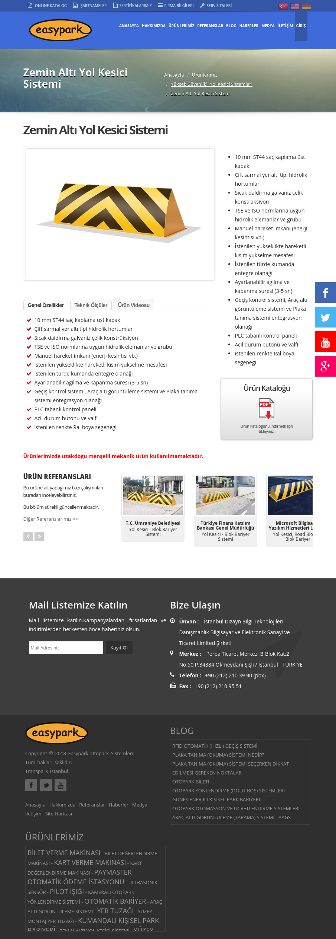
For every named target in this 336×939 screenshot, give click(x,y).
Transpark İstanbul (46, 771)
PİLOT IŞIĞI (67, 891)
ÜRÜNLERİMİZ (182, 25)
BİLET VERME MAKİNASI (64, 852)
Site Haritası (58, 813)
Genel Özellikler (46, 305)
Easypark (68, 33)
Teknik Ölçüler (91, 305)
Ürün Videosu (134, 305)
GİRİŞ (301, 25)
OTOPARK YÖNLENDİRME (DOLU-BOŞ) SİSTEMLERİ (228, 790)
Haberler (118, 804)
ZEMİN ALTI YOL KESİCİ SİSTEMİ (94, 930)
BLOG (231, 25)
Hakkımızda (62, 804)
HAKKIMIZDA (154, 25)
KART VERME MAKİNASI (90, 862)
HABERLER (248, 25)
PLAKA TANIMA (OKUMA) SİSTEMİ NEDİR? (218, 754)
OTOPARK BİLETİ (190, 781)
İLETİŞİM (285, 25)
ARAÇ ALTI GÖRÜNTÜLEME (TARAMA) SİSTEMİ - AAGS (231, 817)
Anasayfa (129, 25)
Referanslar (92, 804)
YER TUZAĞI (115, 910)
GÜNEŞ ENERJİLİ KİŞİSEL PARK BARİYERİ (216, 799)
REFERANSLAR (211, 25)
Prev (28, 536)
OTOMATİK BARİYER (115, 901)
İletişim (33, 813)
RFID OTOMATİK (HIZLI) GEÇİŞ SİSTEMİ (214, 745)
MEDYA (268, 25)
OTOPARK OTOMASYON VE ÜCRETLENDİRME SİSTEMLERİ (236, 808)
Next (39, 536)
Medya (139, 804)
